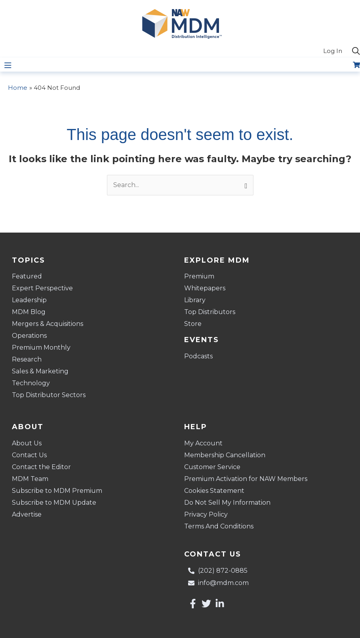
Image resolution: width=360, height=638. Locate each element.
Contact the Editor (41, 467)
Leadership (29, 300)
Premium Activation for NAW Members (245, 479)
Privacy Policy (206, 514)
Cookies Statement (214, 490)
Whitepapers (204, 288)
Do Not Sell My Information (227, 502)
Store (193, 324)
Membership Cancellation (224, 455)
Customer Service (212, 467)
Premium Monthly (41, 347)
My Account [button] (205, 443)
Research (27, 359)
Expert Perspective (42, 288)
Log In (332, 51)
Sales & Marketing (40, 371)
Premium (199, 276)
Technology (31, 383)
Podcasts (198, 356)
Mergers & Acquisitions (47, 324)
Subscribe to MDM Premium (57, 490)
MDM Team (30, 479)
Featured (27, 276)
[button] (356, 51)
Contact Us (29, 455)
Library (195, 300)
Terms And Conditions (218, 526)
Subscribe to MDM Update (54, 502)
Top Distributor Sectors (49, 395)
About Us (27, 443)
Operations (29, 335)
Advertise (27, 514)
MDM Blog (29, 312)
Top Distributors (209, 312)
